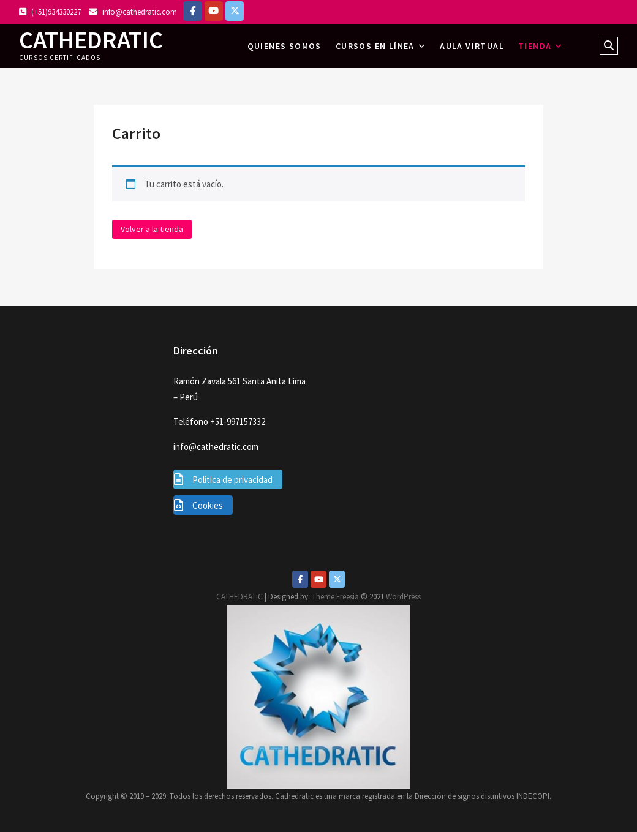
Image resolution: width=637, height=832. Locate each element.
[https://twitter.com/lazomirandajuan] (234, 11)
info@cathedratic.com (133, 12)
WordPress (403, 596)
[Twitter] (337, 579)
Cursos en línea (375, 45)
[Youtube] (318, 579)
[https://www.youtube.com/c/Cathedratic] (214, 11)
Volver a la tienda (152, 228)
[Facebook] (192, 11)
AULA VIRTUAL (472, 45)
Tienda (534, 45)
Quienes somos (284, 45)
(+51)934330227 (50, 12)
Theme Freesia (335, 596)
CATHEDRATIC (91, 40)
